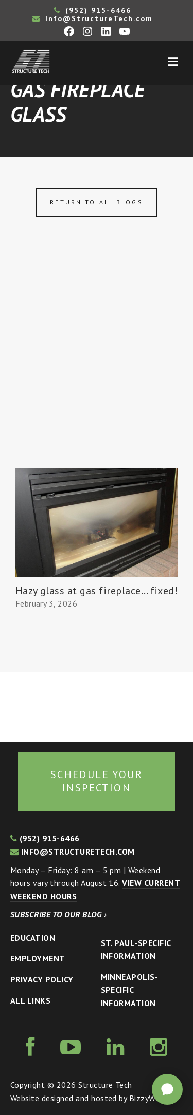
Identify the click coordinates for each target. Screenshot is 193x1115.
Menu (173, 61)
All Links (30, 1000)
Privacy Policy (42, 979)
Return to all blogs (96, 202)
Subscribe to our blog (58, 914)
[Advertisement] (96, 367)
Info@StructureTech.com (92, 18)
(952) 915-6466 (92, 10)
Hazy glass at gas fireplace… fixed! (96, 590)
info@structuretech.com (72, 851)
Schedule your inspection (96, 781)
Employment (37, 958)
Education (32, 938)
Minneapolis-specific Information (130, 990)
